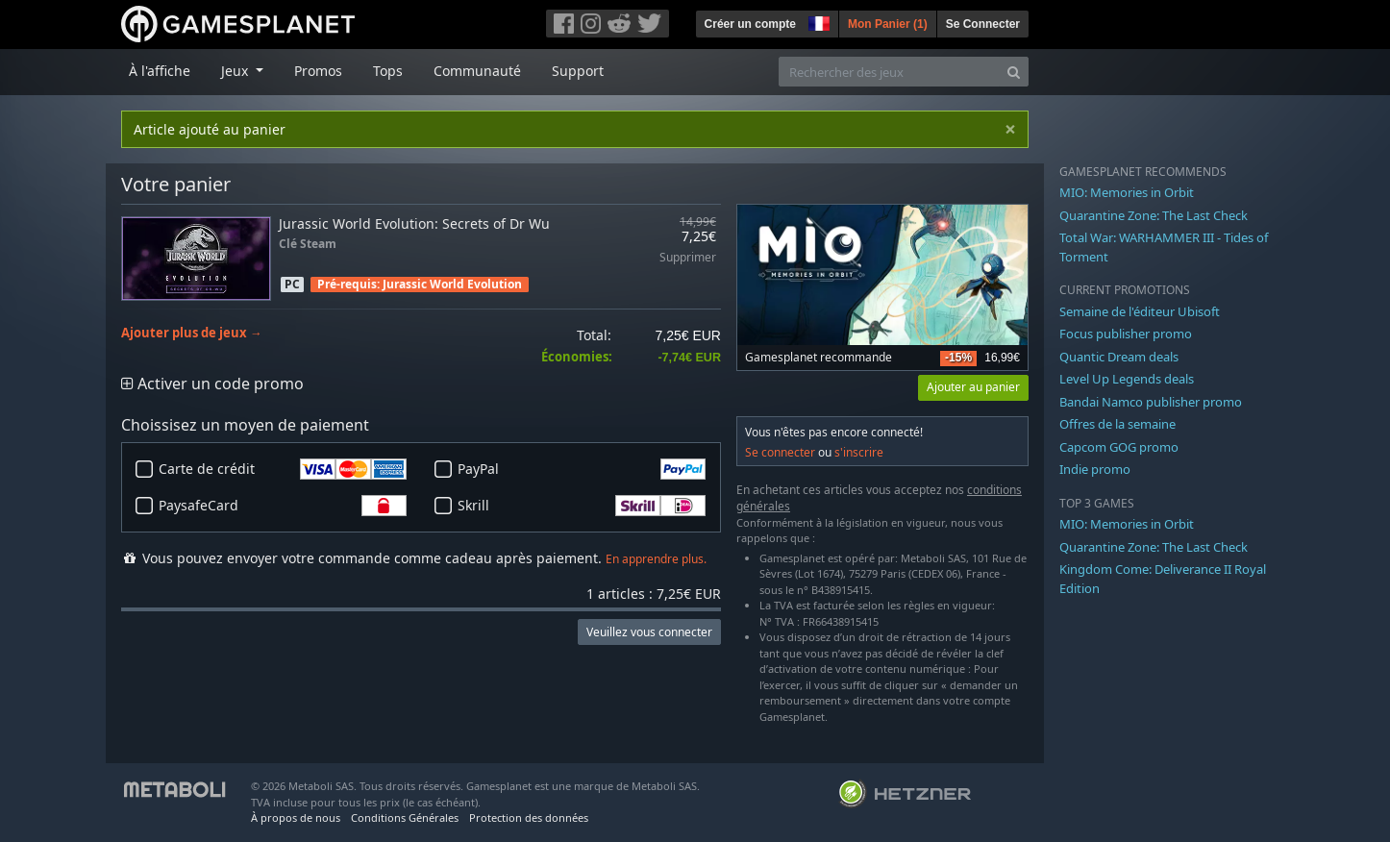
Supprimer (687, 258)
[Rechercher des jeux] (889, 72)
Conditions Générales (405, 817)
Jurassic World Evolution (452, 284)
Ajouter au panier (973, 387)
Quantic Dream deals (1119, 356)
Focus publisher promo (1125, 333)
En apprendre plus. (656, 559)
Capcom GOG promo (1119, 447)
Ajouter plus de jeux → (191, 333)
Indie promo (1094, 469)
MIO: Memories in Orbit (1126, 192)
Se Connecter (983, 24)
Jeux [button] (236, 71)
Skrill (582, 505)
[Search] (1014, 72)
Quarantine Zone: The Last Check (1153, 215)
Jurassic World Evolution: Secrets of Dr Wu (414, 223)
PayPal (582, 469)
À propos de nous (295, 817)
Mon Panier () (888, 24)
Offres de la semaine (1117, 424)
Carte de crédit (283, 469)
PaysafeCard (283, 505)
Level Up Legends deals (1126, 378)
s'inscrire (858, 452)
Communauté (477, 71)
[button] (817, 21)
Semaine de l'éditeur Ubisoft (1139, 311)
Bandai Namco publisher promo (1150, 401)
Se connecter (780, 452)
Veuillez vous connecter (649, 632)
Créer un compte (750, 24)
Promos (318, 71)
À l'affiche (159, 71)
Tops (388, 71)
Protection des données (528, 817)
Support (578, 71)
